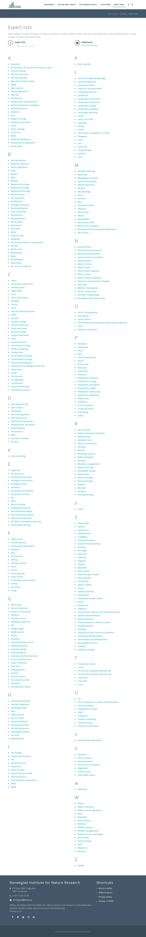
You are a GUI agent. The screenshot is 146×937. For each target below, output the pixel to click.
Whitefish (82, 817)
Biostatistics (17, 215)
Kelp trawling (84, 64)
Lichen (81, 129)
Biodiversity (47, 5)
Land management (87, 81)
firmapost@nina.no (22, 899)
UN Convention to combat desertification (98, 702)
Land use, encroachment (90, 88)
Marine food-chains (87, 181)
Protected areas (85, 408)
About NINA (119, 5)
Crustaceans (17, 383)
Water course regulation (90, 810)
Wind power (83, 837)
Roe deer (82, 487)
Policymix (82, 367)
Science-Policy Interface (89, 543)
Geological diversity (20, 621)
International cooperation (23, 780)
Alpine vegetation (19, 91)
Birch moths (17, 221)
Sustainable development (90, 636)
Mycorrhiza (83, 232)
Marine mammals (86, 184)
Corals (14, 372)
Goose (14, 635)
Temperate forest (86, 664)
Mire (80, 202)
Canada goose (18, 287)
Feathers (15, 549)
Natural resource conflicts (90, 257)
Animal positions (19, 108)
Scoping (81, 547)
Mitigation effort (86, 205)
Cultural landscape (20, 386)
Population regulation (88, 395)
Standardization (85, 625)
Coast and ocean (19, 328)
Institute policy (18, 776)
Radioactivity (84, 436)
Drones (14, 441)
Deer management (20, 414)
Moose (81, 215)
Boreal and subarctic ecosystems (27, 242)
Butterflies (16, 263)
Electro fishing (18, 504)
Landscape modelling (88, 109)
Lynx (80, 157)
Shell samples (84, 577)
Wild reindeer (84, 820)
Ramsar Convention (87, 443)
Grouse (14, 673)
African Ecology (18, 70)
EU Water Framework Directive (26, 521)
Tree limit (82, 681)
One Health (83, 315)
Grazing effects (18, 652)
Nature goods (84, 260)
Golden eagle (17, 628)
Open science (84, 319)
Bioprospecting (18, 211)
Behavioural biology (20, 191)
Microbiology (84, 191)
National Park (84, 246)
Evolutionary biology (21, 525)
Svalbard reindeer (86, 649)
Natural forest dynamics (90, 250)
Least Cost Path (85, 119)
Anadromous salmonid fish (24, 101)
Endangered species (20, 507)
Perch (80, 350)
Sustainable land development (92, 639)
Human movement (20, 724)
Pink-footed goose (87, 357)
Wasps (81, 803)
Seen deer (82, 567)
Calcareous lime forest (22, 283)
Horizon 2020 (17, 718)
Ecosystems (105, 5)
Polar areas (83, 364)
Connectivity (17, 352)
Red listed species (86, 453)
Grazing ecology (19, 649)
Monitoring (83, 212)
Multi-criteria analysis (88, 225)
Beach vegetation (19, 167)
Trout (80, 684)
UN (79, 698)
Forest (14, 570)
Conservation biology (21, 355)
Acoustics (15, 64)
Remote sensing (85, 467)
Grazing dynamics (19, 645)
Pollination (83, 371)
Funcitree (15, 587)
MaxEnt (81, 188)
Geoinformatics (18, 618)
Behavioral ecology (20, 184)
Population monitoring (89, 391)
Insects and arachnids (21, 773)
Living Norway (84, 150)
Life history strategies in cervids (93, 133)
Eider (13, 501)
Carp (13, 294)
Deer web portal (19, 417)
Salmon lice (83, 530)
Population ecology (87, 381)
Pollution (82, 374)
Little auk (82, 146)
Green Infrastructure (21, 659)
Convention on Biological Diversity (27, 366)
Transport (83, 677)
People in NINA (106, 901)
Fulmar (14, 583)
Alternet (15, 94)
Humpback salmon (20, 731)
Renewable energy (86, 470)
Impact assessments (21, 756)
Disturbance (17, 431)
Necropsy (82, 284)
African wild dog (19, 77)
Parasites (82, 343)
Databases (16, 411)
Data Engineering (19, 404)
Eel (12, 497)
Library (81, 126)
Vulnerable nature (86, 775)
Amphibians (17, 98)
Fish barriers (17, 556)
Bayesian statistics (20, 163)
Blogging (15, 239)
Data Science (17, 407)
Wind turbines (85, 841)
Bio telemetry (17, 198)
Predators (82, 401)
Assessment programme (23, 142)
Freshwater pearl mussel (23, 580)
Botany (14, 245)
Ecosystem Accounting (22, 490)
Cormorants (17, 376)
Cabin (13, 280)
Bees (13, 177)
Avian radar (16, 146)
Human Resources (20, 728)
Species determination (89, 615)
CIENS (14, 314)
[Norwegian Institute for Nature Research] (14, 4)
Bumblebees (17, 259)
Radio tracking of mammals (91, 433)
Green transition (19, 662)
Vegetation (83, 768)
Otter (80, 326)
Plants (81, 360)
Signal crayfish (85, 584)
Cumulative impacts (20, 390)
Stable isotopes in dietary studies (94, 622)
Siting (80, 588)
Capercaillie (16, 290)
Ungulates (83, 715)
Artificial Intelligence (21, 139)
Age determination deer (22, 81)
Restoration (83, 474)
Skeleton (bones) (86, 591)
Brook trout (17, 249)
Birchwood (16, 225)
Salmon (81, 526)
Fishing (14, 559)
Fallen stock (17, 539)
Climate (14, 318)
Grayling (15, 638)
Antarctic (15, 111)
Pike (80, 354)
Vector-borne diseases (89, 764)
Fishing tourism (18, 563)
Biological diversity (20, 204)
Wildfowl (82, 824)
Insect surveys (18, 769)
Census (14, 304)
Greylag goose (18, 669)
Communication (18, 342)
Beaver (14, 174)
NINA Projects (105, 892)
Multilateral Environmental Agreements (97, 229)
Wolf (80, 844)
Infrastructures (18, 763)
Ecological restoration (22, 480)
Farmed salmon (18, 542)
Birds (13, 232)
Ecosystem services (20, 494)
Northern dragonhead (88, 294)
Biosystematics (18, 218)
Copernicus (16, 369)
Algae (13, 84)
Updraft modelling (87, 719)
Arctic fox (15, 132)
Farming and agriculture (23, 546)
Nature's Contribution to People (93, 281)
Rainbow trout (85, 440)
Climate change (18, 321)
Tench (81, 667)
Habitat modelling (20, 704)
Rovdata (82, 491)
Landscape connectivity (89, 98)
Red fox (81, 450)
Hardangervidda (19, 707)
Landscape (83, 95)
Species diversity (86, 618)
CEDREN (15, 301)
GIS (12, 625)
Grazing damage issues (22, 642)
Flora (13, 566)
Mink (80, 195)
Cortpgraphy (17, 379)
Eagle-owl (15, 470)
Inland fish (16, 766)
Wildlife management (88, 830)
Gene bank (16, 604)
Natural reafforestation (89, 253)
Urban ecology (85, 722)
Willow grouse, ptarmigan (90, 834)
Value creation (85, 757)
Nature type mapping (88, 270)
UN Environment (86, 705)
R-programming (85, 494)
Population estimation (89, 384)
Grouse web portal (20, 679)
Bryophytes (16, 252)
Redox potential (85, 457)
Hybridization (17, 738)
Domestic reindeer (20, 438)
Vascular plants (85, 761)
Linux (80, 139)
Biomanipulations (19, 208)
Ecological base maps (21, 477)
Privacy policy (105, 896)
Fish (13, 552)
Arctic (14, 125)
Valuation (82, 754)
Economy (15, 487)
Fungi (13, 590)
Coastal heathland (20, 335)
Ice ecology (16, 752)
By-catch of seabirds (21, 266)
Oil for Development (88, 312)
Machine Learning (86, 171)
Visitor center (84, 771)
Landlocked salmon (87, 92)
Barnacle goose (18, 160)
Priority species (85, 405)
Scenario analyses (86, 540)
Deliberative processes (22, 421)
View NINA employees (90, 45)
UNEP (80, 712)
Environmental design (21, 511)
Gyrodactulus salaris (21, 686)
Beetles (14, 180)
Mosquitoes (83, 219)
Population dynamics (88, 377)
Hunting (15, 735)
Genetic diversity (19, 608)
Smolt (80, 601)
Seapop (81, 564)
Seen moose (83, 571)
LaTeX (80, 115)
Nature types (84, 274)
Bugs (13, 256)
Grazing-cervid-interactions (24, 656)
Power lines (83, 398)
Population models (87, 388)
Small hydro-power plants (90, 598)
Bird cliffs (15, 228)
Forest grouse (18, 573)
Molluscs (82, 208)
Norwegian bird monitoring (91, 298)
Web (80, 813)
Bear (13, 170)
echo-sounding (18, 456)
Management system (88, 178)
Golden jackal (17, 632)
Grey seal (15, 666)
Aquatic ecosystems (20, 122)
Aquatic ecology (18, 118)
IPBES (13, 783)
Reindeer (82, 460)
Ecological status (19, 483)
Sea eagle (82, 550)
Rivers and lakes (85, 477)
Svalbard (82, 646)
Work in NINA (105, 888)
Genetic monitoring (20, 611)
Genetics (15, 614)
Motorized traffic (86, 222)
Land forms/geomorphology (91, 78)
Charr (13, 307)
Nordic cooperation (87, 291)
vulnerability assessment (90, 740)
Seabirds (82, 557)
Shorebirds (83, 581)
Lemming (82, 122)
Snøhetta (82, 608)
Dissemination (18, 428)
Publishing (83, 412)
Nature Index (84, 267)
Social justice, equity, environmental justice (99, 612)
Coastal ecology (18, 331)
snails (80, 509)
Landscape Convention (89, 102)
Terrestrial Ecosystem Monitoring (94, 670)
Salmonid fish (84, 533)
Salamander (83, 523)
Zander (81, 865)
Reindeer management (89, 464)
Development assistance (23, 424)
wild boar (82, 789)
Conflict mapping (19, 348)
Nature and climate (65, 5)
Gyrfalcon (15, 683)
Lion (80, 143)
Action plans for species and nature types (31, 67)
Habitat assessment (21, 701)
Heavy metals (17, 714)
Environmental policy (21, 518)
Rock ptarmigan (85, 481)
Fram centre (17, 576)
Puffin (80, 415)
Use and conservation (88, 726)
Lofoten (81, 153)
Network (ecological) (88, 288)
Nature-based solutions (89, 277)
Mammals (82, 174)
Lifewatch (82, 136)
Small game (83, 595)
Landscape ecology (87, 105)
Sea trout (82, 554)
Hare (13, 711)
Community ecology (20, 345)
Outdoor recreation (87, 329)
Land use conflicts (86, 85)
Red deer (82, 446)
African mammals (19, 74)
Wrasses (82, 851)
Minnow (81, 198)
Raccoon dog (84, 429)
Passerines (83, 347)
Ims (12, 759)
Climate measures (20, 325)
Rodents (82, 484)
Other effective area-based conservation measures (102, 322)
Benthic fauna (18, 194)
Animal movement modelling (25, 105)
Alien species (17, 88)
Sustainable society (87, 5)
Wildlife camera (85, 827)
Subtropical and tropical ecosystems (96, 632)
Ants (13, 115)
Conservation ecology (21, 359)
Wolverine (82, 847)
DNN (13, 435)
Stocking (82, 629)
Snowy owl (83, 605)
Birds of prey (17, 235)
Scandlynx (82, 536)
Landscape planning (87, 112)
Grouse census (18, 676)
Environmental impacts (22, 514)
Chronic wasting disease (23, 311)
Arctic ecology (18, 129)
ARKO (13, 135)
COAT (13, 338)
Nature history (85, 264)
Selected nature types (88, 574)
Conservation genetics (22, 362)
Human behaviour (19, 721)
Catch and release (19, 297)
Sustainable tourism (88, 642)
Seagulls (82, 560)
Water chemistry (86, 806)
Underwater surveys (87, 708)
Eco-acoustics (17, 473)
